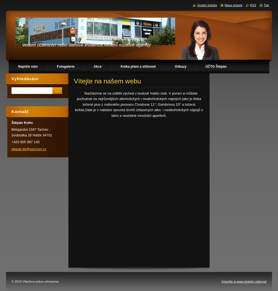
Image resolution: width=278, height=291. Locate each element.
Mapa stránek (233, 5)
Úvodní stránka (207, 5)
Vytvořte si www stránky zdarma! (244, 281)
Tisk (266, 5)
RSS (253, 5)
